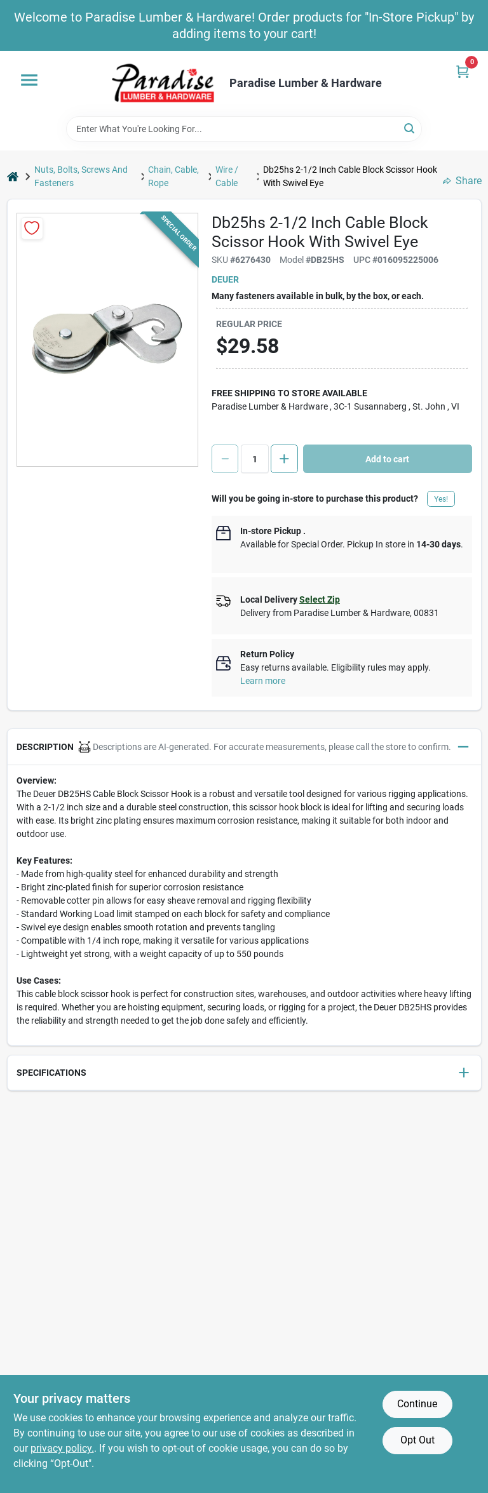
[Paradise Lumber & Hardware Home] (163, 83)
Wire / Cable (226, 176)
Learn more (262, 681)
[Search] (410, 127)
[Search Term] (244, 129)
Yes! (441, 499)
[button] (244, 747)
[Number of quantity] (255, 459)
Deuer (225, 279)
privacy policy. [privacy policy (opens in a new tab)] (62, 1448)
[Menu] (29, 80)
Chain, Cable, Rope (173, 176)
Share (462, 181)
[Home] (12, 176)
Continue (417, 1404)
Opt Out (417, 1440)
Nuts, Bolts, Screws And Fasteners (81, 176)
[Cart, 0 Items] (462, 71)
